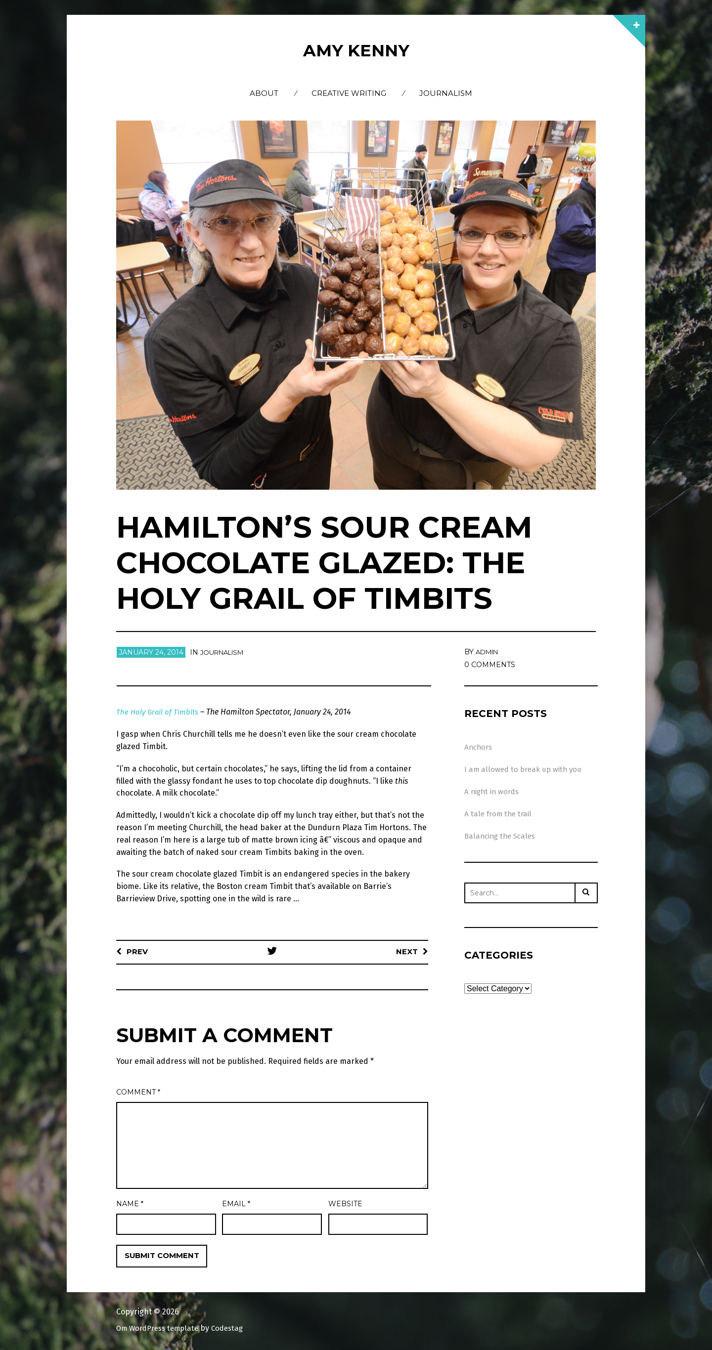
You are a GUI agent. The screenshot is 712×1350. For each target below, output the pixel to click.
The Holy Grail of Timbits (159, 712)
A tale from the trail (499, 813)
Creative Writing (349, 93)
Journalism (445, 93)
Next (407, 951)
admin (489, 651)
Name (129, 1203)
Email (236, 1203)
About (264, 93)
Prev (137, 951)
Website (345, 1203)
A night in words (493, 791)
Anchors (479, 747)
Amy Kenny (356, 50)
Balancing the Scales (502, 836)
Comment (138, 1092)
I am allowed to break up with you (525, 769)
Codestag (236, 1328)
